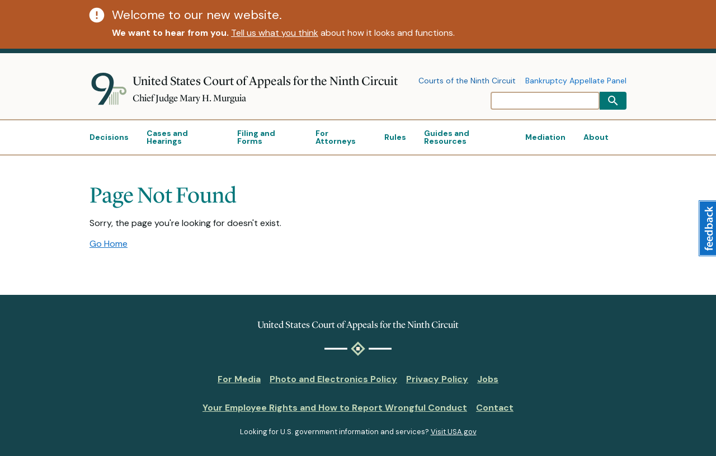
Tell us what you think (274, 33)
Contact (495, 407)
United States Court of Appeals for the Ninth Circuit (265, 80)
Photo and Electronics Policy (333, 379)
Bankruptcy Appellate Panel (575, 81)
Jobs (487, 379)
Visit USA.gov (454, 431)
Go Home (109, 244)
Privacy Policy (437, 379)
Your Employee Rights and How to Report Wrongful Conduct (334, 407)
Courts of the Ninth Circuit (467, 81)
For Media (239, 379)
